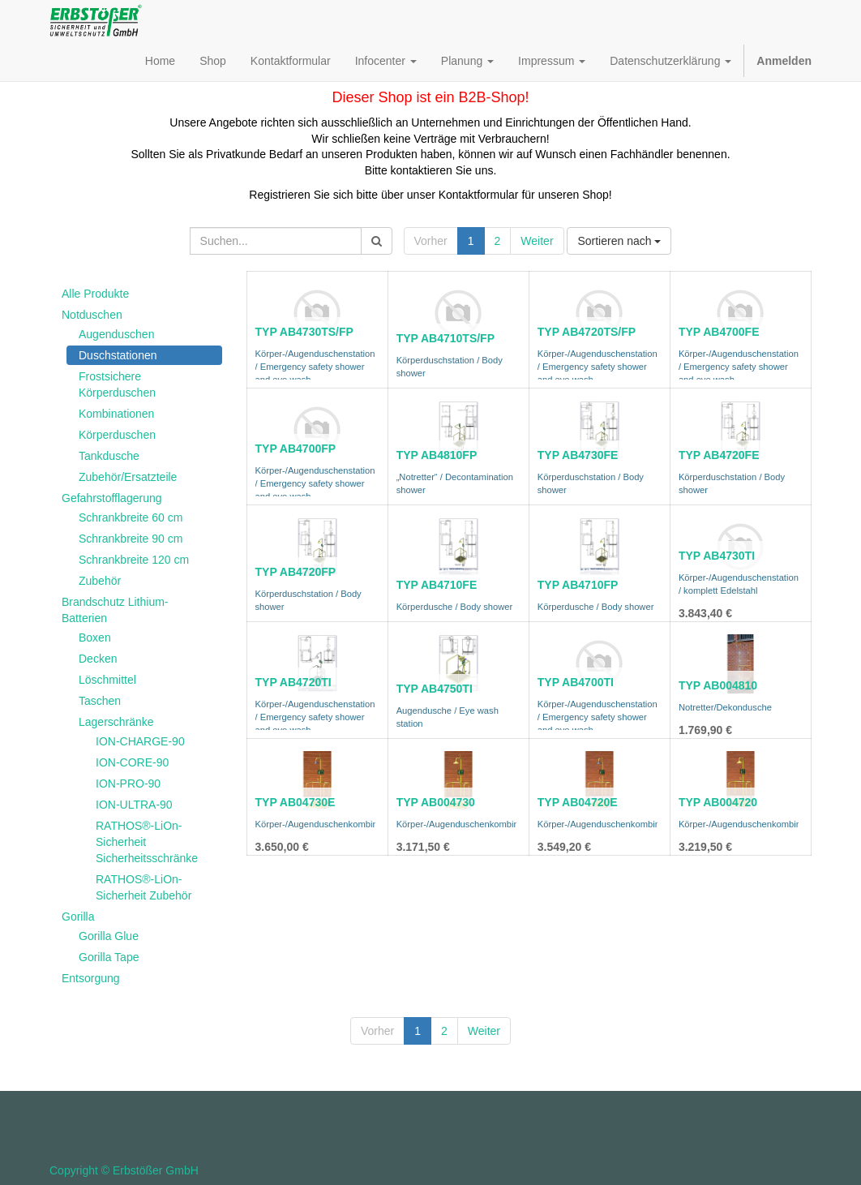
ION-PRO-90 (128, 783)
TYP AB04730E (295, 802)
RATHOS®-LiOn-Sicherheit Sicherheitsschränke (147, 842)
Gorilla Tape (109, 957)
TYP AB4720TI (293, 682)
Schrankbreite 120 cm (134, 559)
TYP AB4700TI (576, 682)
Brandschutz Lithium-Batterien (115, 610)
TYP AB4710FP (578, 584)
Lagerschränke (116, 721)
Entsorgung (91, 978)
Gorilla (78, 916)
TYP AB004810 (718, 685)
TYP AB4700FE (719, 331)
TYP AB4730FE (578, 455)
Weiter (536, 240)
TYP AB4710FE (437, 584)
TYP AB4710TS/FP (445, 338)
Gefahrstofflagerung (112, 498)
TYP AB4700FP (295, 448)
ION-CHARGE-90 (140, 741)
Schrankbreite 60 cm (130, 517)
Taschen (100, 700)
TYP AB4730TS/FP (304, 331)
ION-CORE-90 (132, 762)
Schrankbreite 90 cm (130, 538)
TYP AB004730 (435, 802)
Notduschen (92, 314)
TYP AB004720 (718, 802)
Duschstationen (118, 355)
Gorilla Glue (109, 936)
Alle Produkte (95, 293)
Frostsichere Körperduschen (117, 384)
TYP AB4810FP (437, 455)
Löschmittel (107, 679)
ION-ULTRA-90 (134, 804)
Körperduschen (117, 434)
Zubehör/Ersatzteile (128, 476)
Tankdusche (109, 455)
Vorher (431, 240)
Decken (98, 658)
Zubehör (100, 580)
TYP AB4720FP (295, 571)
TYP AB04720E (578, 802)
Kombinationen (116, 413)
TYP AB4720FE (719, 455)
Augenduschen (116, 334)
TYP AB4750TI (434, 688)
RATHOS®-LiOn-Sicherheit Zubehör (143, 887)
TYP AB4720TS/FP (587, 331)
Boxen (95, 637)
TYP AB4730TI (717, 555)
